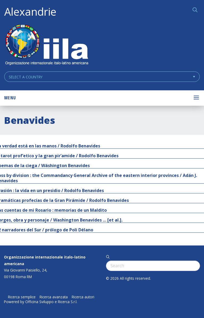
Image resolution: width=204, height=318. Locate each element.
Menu (10, 98)
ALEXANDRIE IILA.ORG (46, 45)
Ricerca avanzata (54, 297)
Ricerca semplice (22, 297)
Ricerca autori (83, 297)
